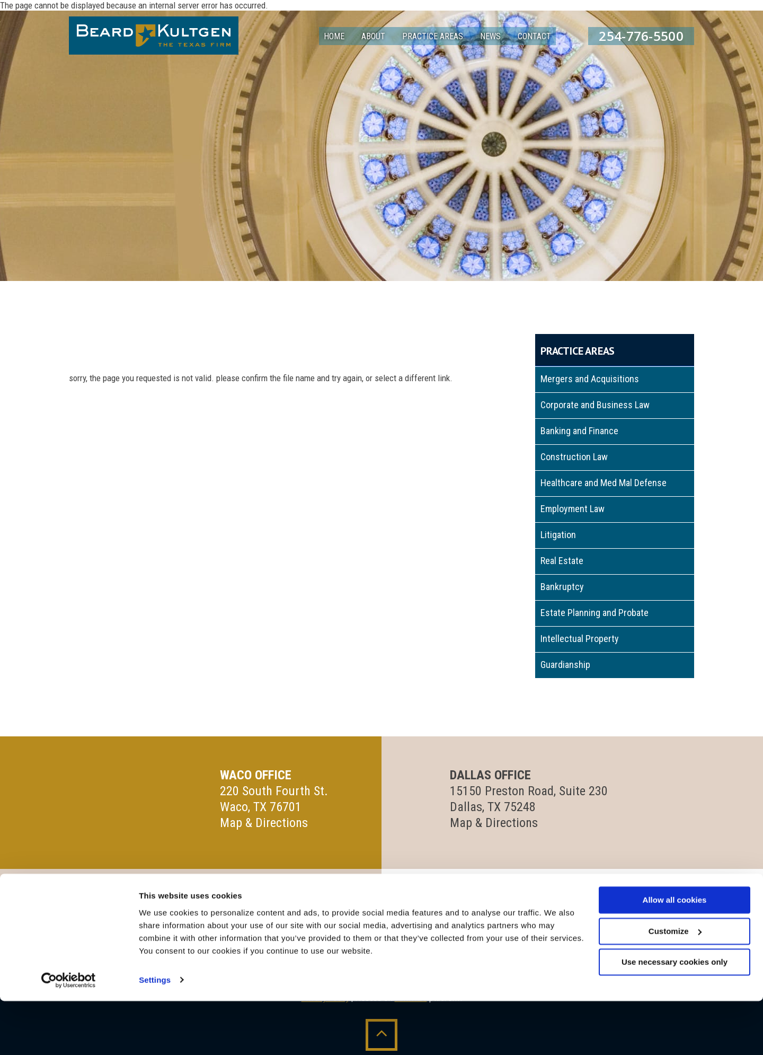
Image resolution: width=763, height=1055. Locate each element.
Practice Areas (432, 36)
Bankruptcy (562, 586)
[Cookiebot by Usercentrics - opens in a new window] (68, 1034)
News (490, 36)
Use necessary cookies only (674, 1016)
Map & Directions (264, 822)
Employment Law (572, 508)
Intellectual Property (579, 638)
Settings (155, 1034)
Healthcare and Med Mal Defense (603, 482)
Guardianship (565, 664)
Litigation (558, 534)
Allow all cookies (675, 954)
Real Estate (561, 560)
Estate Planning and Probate (594, 612)
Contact (534, 36)
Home (334, 36)
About (373, 36)
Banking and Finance (579, 430)
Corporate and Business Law (595, 404)
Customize (675, 985)
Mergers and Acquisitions (589, 378)
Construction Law (574, 456)
